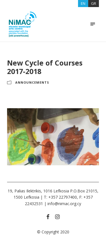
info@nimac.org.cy (64, 203)
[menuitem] (83, 3)
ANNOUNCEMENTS (32, 82)
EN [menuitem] (83, 3)
